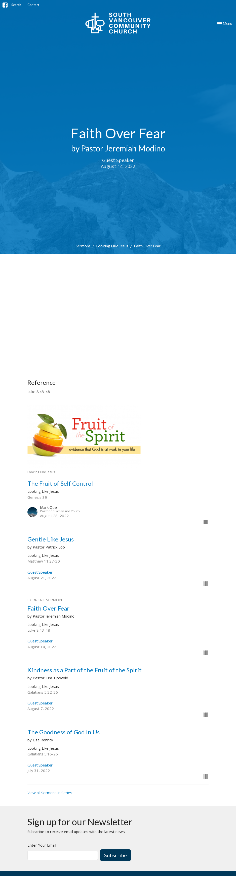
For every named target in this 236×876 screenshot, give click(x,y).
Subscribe (115, 855)
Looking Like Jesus (112, 245)
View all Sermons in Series (49, 792)
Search (16, 5)
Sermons (83, 245)
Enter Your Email (41, 845)
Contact (33, 5)
